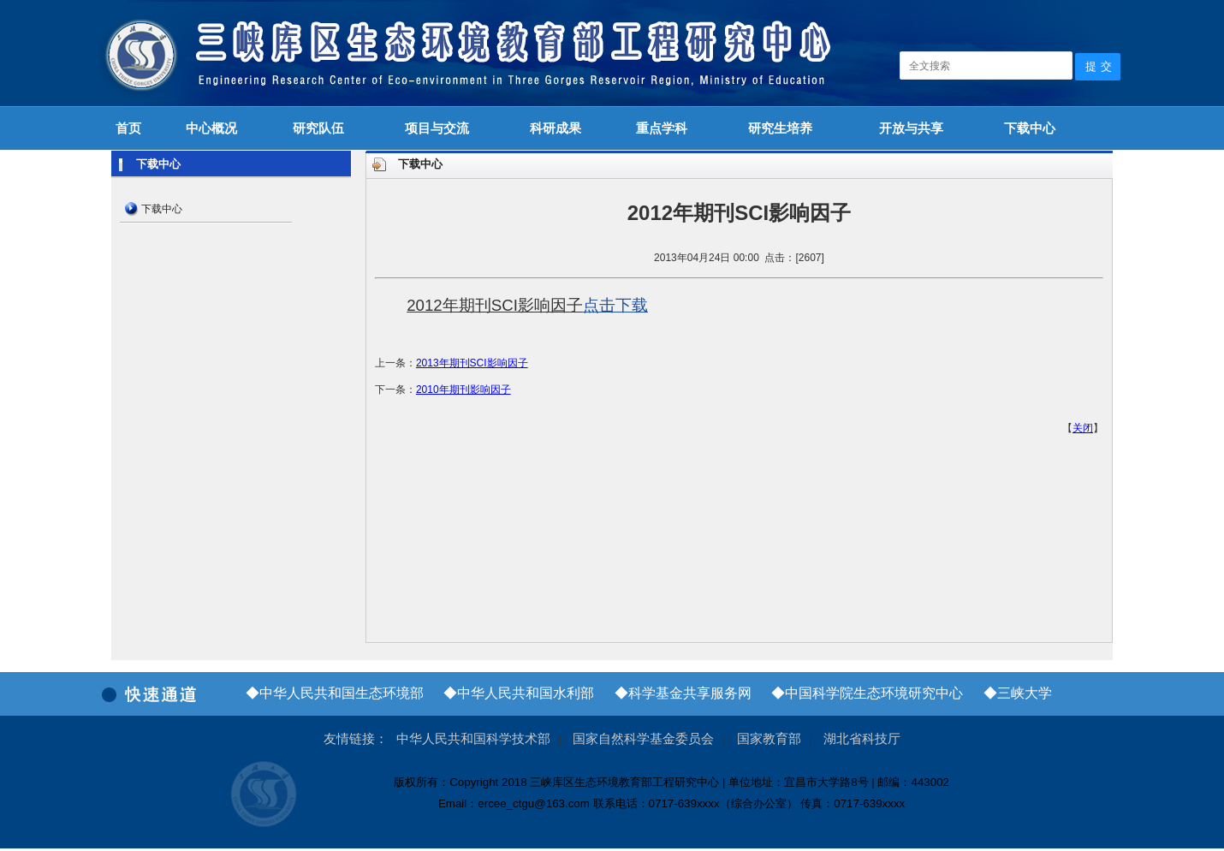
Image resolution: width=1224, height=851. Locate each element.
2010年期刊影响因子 (463, 390)
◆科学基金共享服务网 (683, 693)
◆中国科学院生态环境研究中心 (867, 693)
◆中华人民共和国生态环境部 (335, 693)
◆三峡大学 (1017, 693)
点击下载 (615, 305)
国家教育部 (769, 739)
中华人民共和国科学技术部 (473, 739)
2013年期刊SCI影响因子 (472, 363)
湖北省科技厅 (861, 739)
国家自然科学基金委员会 (643, 739)
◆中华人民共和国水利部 (518, 693)
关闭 (1082, 428)
